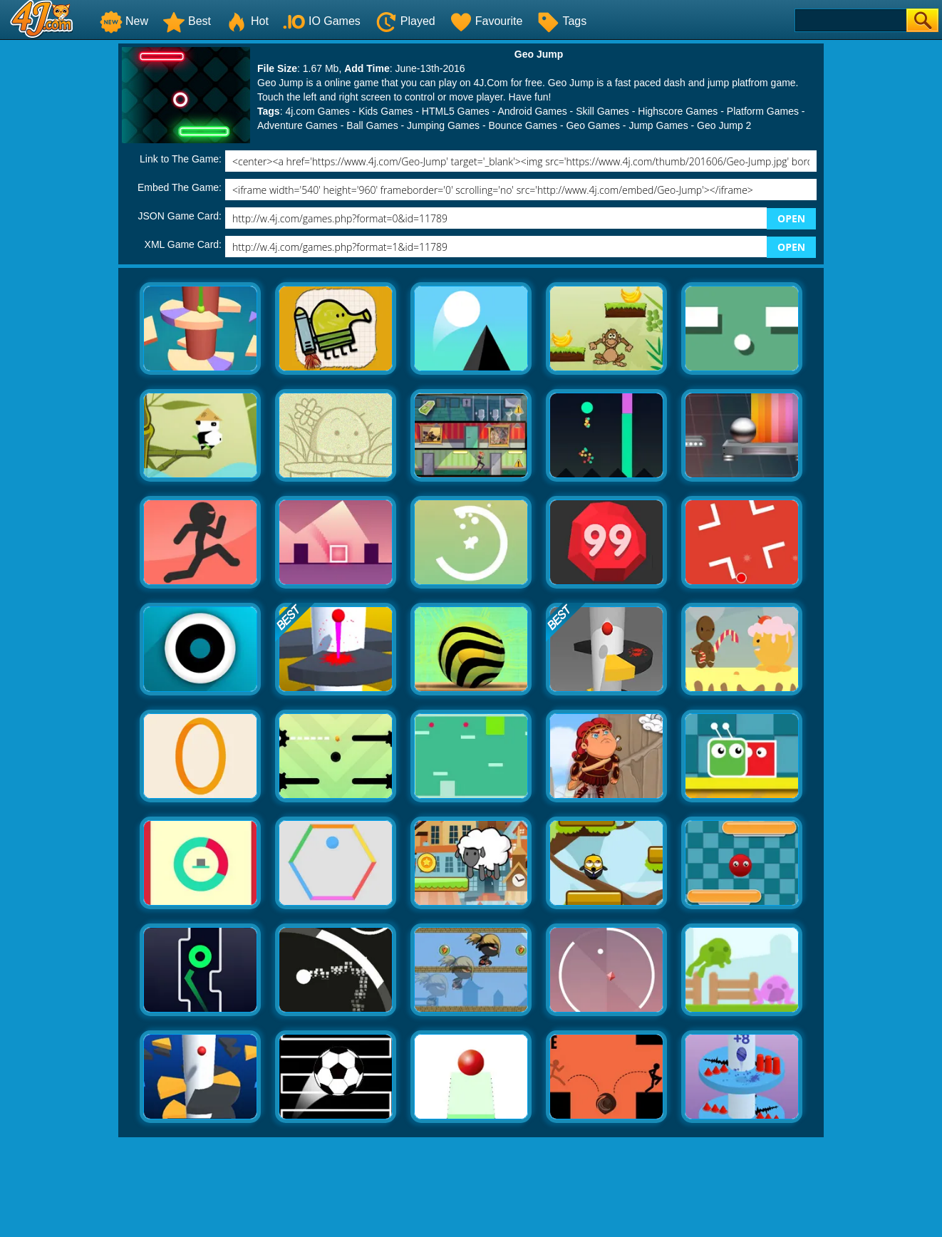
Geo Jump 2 (724, 125)
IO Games (322, 21)
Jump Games (658, 125)
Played (405, 21)
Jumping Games (443, 125)
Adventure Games (297, 125)
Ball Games (372, 125)
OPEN (791, 218)
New (124, 21)
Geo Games (592, 125)
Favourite (486, 21)
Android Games (531, 111)
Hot (247, 21)
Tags (561, 21)
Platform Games (763, 111)
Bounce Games (523, 125)
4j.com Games (317, 111)
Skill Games (602, 111)
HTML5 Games (456, 111)
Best (186, 21)
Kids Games (385, 111)
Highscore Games (678, 111)
